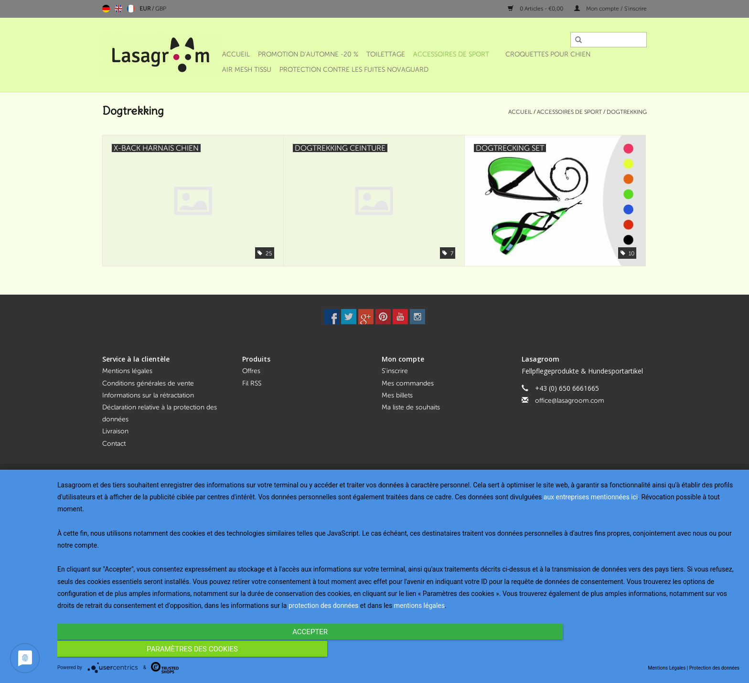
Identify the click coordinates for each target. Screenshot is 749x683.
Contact (114, 443)
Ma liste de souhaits (411, 407)
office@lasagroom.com (569, 400)
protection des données (323, 624)
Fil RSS (251, 383)
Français (131, 8)
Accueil (236, 54)
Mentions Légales (667, 668)
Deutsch (106, 8)
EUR (145, 8)
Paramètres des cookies (637, 651)
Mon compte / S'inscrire (610, 8)
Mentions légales (127, 371)
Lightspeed (268, 476)
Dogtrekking (627, 112)
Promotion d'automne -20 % (308, 54)
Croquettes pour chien (547, 54)
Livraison (115, 431)
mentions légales (419, 624)
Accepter (296, 651)
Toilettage (385, 54)
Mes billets (397, 395)
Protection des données (714, 668)
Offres (251, 371)
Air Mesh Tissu (246, 69)
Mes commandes (408, 383)
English (118, 8)
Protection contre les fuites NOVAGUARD (353, 69)
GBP (160, 8)
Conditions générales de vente (148, 383)
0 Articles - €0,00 (536, 8)
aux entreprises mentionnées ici (591, 516)
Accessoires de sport (451, 54)
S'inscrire (395, 371)
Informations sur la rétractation (148, 395)
